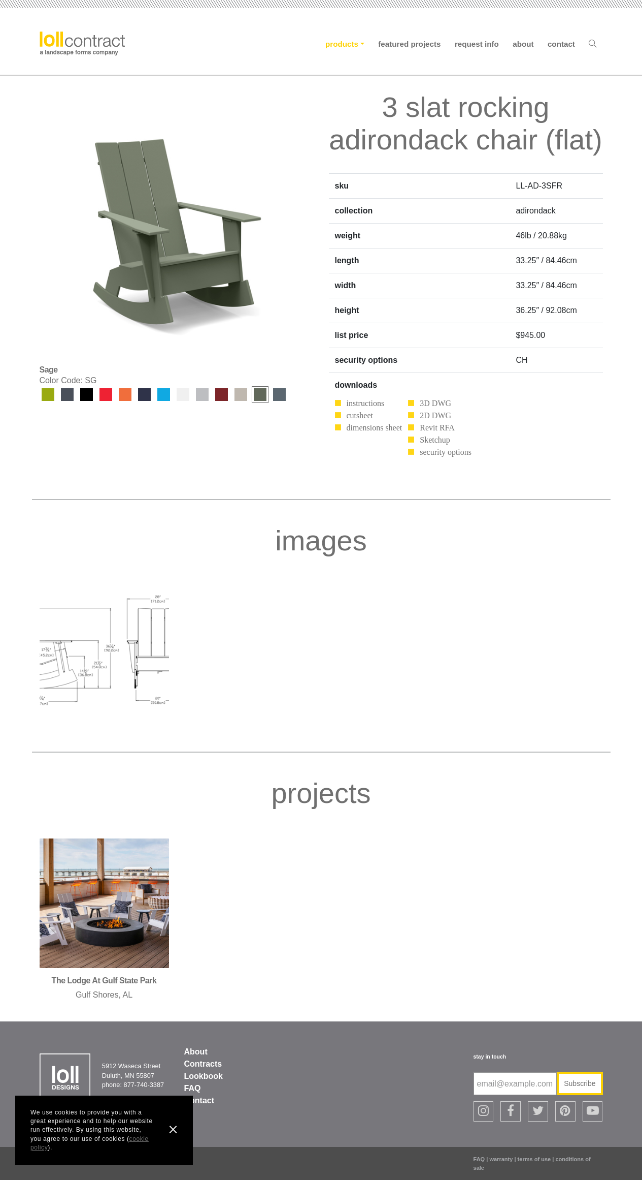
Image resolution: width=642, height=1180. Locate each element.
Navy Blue (144, 394)
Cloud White (183, 394)
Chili (221, 394)
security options (445, 452)
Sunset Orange (125, 394)
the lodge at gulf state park (104, 980)
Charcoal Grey (67, 394)
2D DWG (435, 415)
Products (341, 44)
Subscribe (579, 1083)
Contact (561, 44)
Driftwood (202, 394)
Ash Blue (279, 394)
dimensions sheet (374, 427)
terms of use (534, 1159)
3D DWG (435, 403)
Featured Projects (409, 44)
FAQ (192, 1088)
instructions (366, 403)
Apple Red (105, 394)
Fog (240, 394)
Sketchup (435, 440)
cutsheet (360, 415)
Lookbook (203, 1076)
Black (86, 394)
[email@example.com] (515, 1083)
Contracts (203, 1064)
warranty (501, 1159)
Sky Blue (163, 394)
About (523, 44)
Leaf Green (48, 394)
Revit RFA (437, 427)
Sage (260, 394)
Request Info (477, 44)
